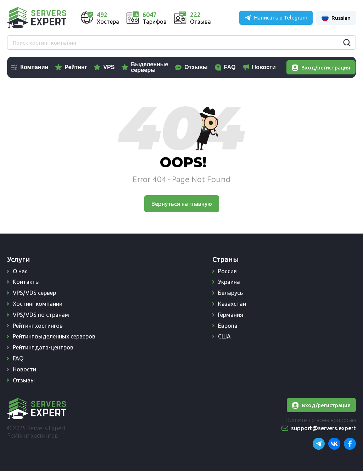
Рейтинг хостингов (38, 326)
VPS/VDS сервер (34, 293)
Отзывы (195, 67)
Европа (228, 326)
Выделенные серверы (149, 67)
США (224, 336)
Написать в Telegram (280, 18)
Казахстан (232, 304)
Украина (229, 282)
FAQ (230, 67)
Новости (264, 67)
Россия (227, 271)
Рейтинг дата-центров (43, 347)
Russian (336, 17)
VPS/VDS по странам (41, 315)
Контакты (26, 282)
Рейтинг (76, 67)
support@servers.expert (323, 428)
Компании (34, 67)
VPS (109, 67)
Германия (230, 315)
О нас (20, 271)
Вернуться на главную (181, 204)
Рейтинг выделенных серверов (54, 336)
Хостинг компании (37, 304)
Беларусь (230, 293)
